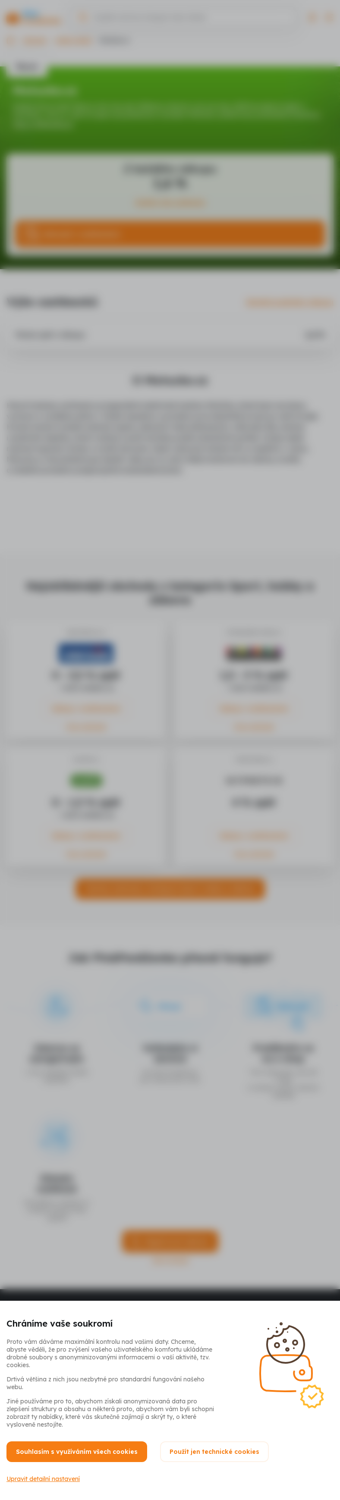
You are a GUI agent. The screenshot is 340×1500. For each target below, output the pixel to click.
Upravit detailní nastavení (43, 1479)
